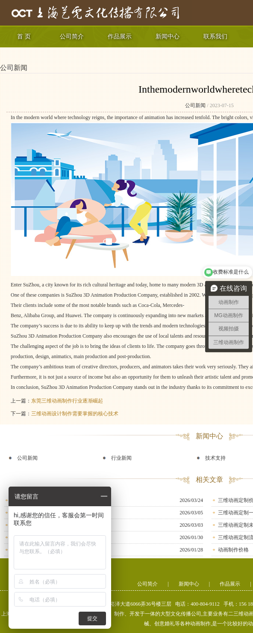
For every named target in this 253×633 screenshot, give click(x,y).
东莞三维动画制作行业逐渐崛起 (67, 401)
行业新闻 (121, 458)
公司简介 (72, 36)
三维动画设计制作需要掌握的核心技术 (74, 414)
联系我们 (215, 36)
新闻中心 (167, 36)
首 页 (24, 36)
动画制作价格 (233, 550)
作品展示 (120, 36)
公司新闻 (13, 67)
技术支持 (215, 458)
